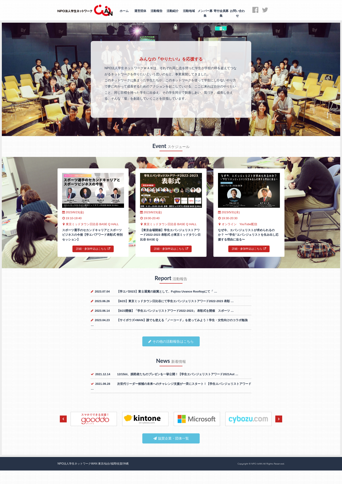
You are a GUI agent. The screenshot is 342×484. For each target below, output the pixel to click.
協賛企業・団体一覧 (171, 438)
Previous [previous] (63, 419)
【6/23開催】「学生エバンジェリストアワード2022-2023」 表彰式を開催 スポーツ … (175, 310)
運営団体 (140, 11)
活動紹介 (173, 11)
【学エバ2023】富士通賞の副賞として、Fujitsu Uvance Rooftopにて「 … (167, 291)
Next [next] (278, 419)
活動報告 (157, 11)
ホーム (124, 11)
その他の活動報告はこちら (171, 341)
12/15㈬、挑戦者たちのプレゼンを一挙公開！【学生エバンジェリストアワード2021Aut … (177, 374)
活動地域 (189, 11)
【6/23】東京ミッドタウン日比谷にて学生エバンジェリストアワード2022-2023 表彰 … (175, 301)
